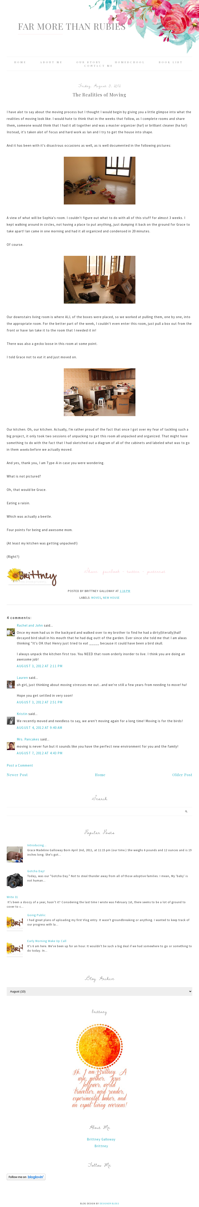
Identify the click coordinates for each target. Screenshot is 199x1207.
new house (111, 598)
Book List (171, 62)
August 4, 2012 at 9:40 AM (39, 727)
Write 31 (12, 897)
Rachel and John (30, 625)
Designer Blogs (109, 1203)
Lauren (22, 677)
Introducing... (37, 845)
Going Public (36, 915)
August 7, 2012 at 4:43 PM (40, 753)
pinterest (156, 571)
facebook (111, 571)
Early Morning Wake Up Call (46, 941)
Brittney (101, 1146)
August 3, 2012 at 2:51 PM (40, 702)
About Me (51, 62)
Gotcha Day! (36, 871)
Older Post (182, 774)
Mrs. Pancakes (28, 739)
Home (20, 62)
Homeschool (130, 62)
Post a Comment (20, 765)
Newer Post (17, 774)
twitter (133, 571)
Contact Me (98, 65)
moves (96, 598)
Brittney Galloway (101, 1139)
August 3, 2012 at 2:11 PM (40, 666)
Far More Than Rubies (72, 26)
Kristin (22, 714)
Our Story (88, 62)
